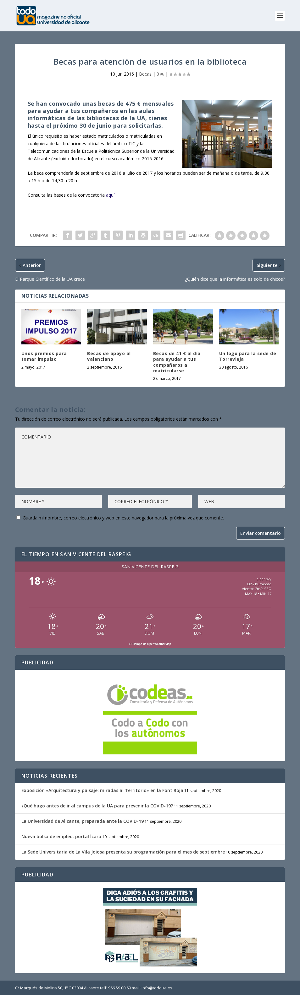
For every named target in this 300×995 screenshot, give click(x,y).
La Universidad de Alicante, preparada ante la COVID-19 (82, 821)
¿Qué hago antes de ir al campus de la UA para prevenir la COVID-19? (97, 806)
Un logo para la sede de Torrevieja (247, 356)
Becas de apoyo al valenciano (109, 356)
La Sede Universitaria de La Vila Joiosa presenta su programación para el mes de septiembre (123, 852)
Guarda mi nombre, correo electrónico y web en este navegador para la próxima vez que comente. (123, 518)
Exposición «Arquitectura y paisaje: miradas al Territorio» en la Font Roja (102, 790)
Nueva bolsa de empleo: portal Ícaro (61, 836)
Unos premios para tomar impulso (44, 356)
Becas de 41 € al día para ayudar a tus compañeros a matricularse (177, 362)
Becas (145, 74)
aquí (110, 195)
